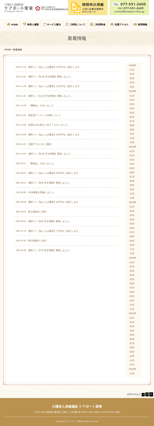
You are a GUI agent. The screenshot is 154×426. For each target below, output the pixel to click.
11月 (132, 138)
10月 (132, 133)
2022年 (132, 257)
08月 (132, 125)
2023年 (132, 202)
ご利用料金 (97, 24)
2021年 (132, 313)
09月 (132, 129)
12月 (132, 142)
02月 (132, 74)
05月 (132, 86)
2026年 (132, 65)
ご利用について (75, 24)
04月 (132, 82)
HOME (12, 24)
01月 (132, 69)
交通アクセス (119, 24)
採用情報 (140, 24)
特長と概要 (31, 24)
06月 (132, 117)
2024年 (132, 146)
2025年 (132, 91)
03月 (132, 78)
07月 (132, 121)
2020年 (132, 369)
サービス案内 (52, 24)
